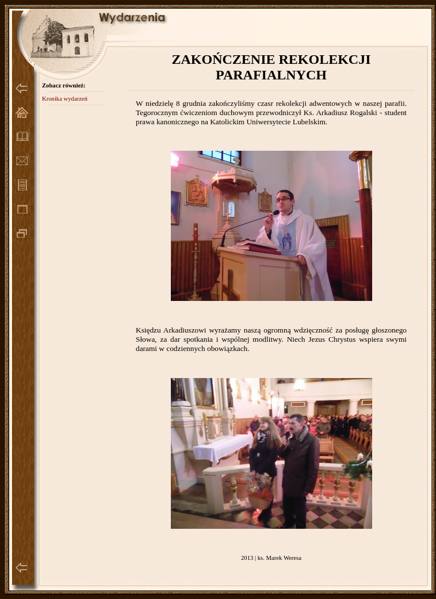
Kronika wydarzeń (64, 99)
